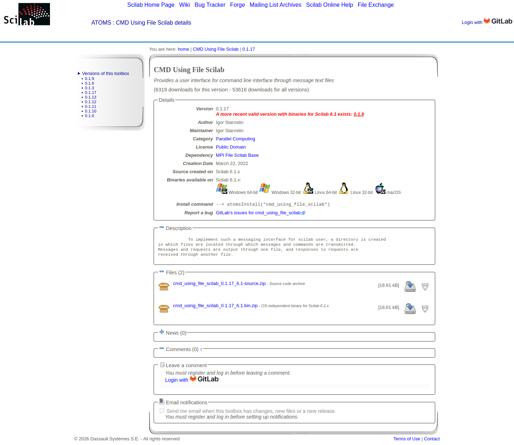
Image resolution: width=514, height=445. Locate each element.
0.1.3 (89, 88)
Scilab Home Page (151, 5)
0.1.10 (90, 111)
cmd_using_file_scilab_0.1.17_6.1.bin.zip (216, 309)
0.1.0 (89, 116)
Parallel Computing (235, 138)
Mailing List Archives (275, 5)
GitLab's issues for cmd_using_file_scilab (258, 213)
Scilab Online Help (329, 5)
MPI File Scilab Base (237, 155)
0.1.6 (89, 83)
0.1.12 (90, 102)
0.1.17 (90, 92)
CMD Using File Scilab (215, 49)
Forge (237, 5)
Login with (487, 22)
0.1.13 (90, 97)
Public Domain (231, 147)
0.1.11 (90, 106)
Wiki (184, 5)
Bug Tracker (210, 5)
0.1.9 (89, 78)
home (183, 49)
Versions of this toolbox (105, 73)
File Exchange (376, 5)
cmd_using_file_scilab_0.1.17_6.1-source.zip (220, 287)
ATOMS (101, 23)
